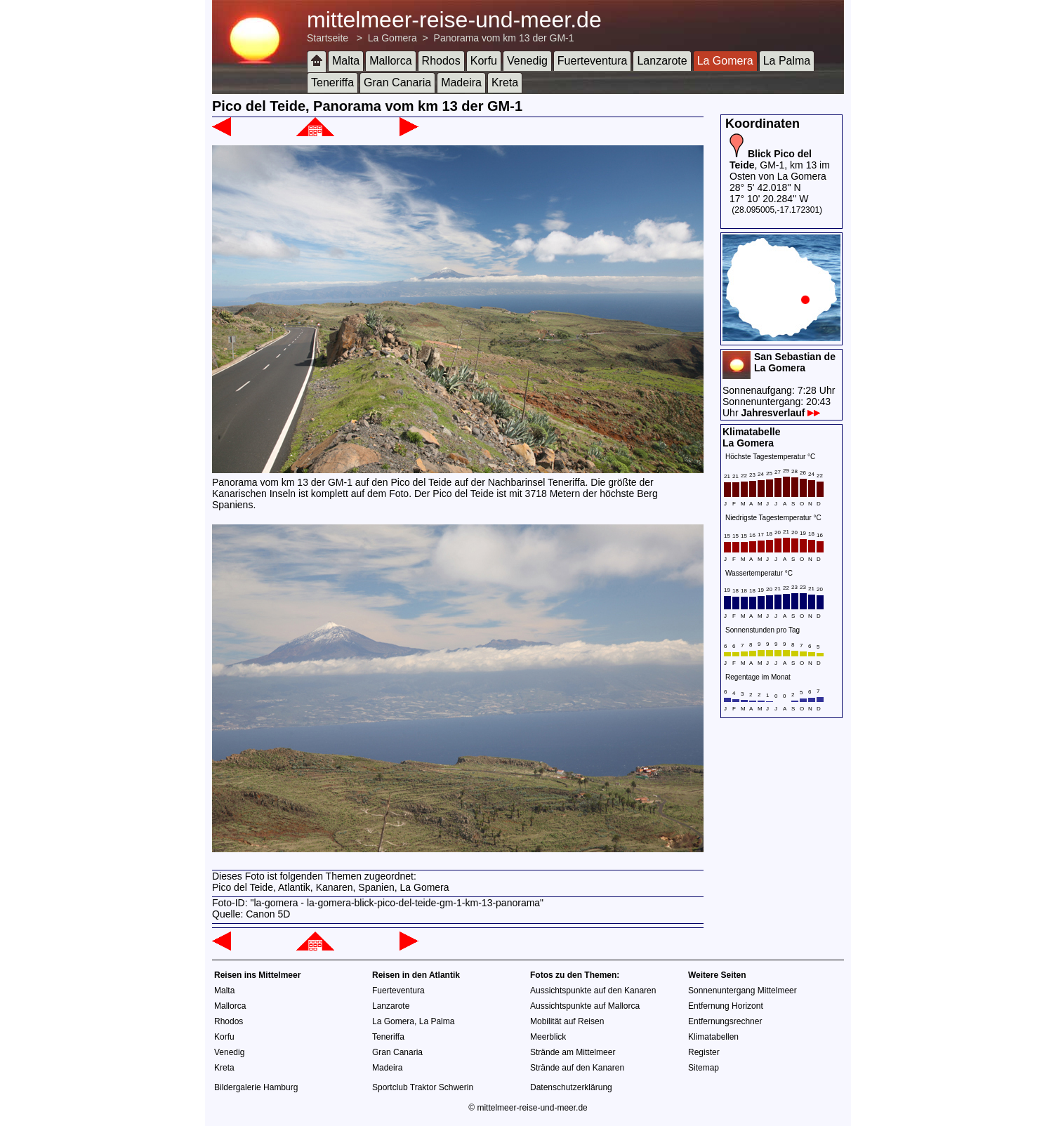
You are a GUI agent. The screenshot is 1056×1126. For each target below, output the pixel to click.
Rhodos (441, 61)
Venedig (527, 61)
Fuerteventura (592, 61)
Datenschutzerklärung (571, 1087)
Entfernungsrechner (725, 1021)
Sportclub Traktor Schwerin (422, 1087)
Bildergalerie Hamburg (256, 1087)
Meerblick (548, 1037)
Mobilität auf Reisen (567, 1021)
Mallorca (390, 61)
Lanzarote (662, 61)
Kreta (504, 82)
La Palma (787, 61)
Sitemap (703, 1068)
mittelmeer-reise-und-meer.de (454, 19)
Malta (345, 61)
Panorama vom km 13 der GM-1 (504, 38)
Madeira (461, 82)
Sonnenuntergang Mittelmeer (742, 990)
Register (704, 1052)
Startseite (327, 38)
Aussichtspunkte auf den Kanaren (593, 990)
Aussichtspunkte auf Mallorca (585, 1006)
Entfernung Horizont (725, 1006)
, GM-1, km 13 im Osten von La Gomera (780, 165)
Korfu (483, 61)
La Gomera (392, 38)
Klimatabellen (713, 1037)
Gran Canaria (397, 82)
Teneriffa (332, 82)
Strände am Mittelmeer (572, 1052)
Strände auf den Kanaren (577, 1068)
